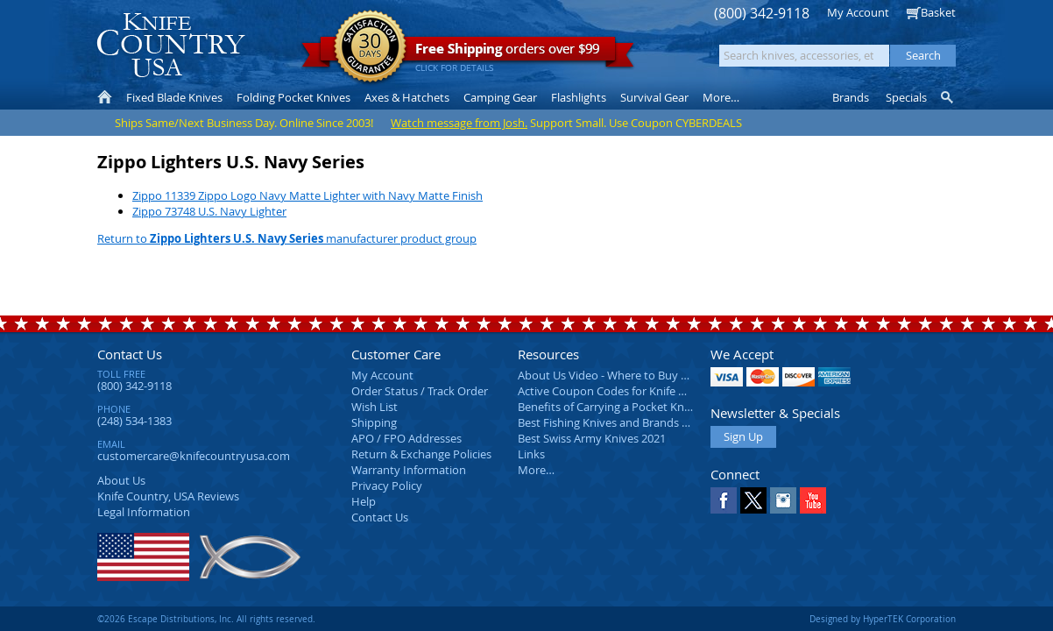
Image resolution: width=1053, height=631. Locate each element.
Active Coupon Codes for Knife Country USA (631, 391)
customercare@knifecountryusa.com (193, 456)
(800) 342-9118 (761, 13)
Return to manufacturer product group (287, 238)
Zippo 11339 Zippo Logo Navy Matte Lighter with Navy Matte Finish (307, 195)
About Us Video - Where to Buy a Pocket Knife (636, 375)
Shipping (374, 422)
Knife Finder (948, 97)
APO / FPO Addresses (406, 438)
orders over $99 (468, 53)
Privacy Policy (386, 485)
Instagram (783, 500)
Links (531, 454)
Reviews (168, 496)
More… (536, 470)
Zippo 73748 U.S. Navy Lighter (209, 211)
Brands (850, 97)
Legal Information (143, 512)
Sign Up (743, 436)
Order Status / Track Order (419, 391)
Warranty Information (408, 470)
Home (104, 97)
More (721, 97)
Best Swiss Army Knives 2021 (592, 438)
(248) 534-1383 (134, 421)
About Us (121, 480)
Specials (906, 97)
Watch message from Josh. (459, 123)
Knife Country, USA (171, 45)
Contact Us (129, 354)
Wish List (374, 407)
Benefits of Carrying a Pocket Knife (607, 407)
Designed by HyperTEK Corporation (882, 619)
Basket (938, 12)
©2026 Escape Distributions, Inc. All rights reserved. (206, 619)
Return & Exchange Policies (421, 454)
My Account (858, 12)
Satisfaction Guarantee (370, 48)
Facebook (723, 500)
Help (363, 501)
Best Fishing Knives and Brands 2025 (612, 422)
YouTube (813, 500)
